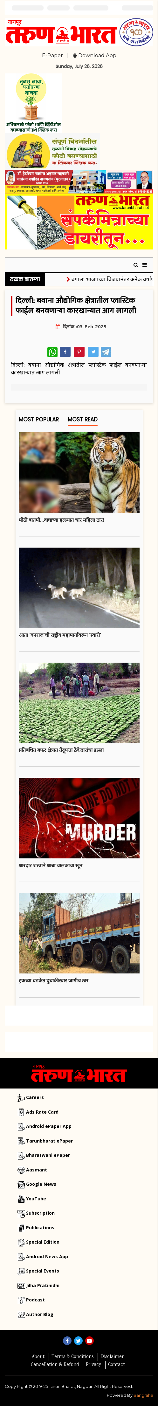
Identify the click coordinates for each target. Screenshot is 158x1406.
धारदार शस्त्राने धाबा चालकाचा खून (50, 865)
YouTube (36, 1199)
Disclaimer (112, 1357)
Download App (94, 55)
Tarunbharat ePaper (49, 1141)
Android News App (47, 1256)
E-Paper (52, 55)
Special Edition (42, 1242)
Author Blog (39, 1314)
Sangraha (143, 1395)
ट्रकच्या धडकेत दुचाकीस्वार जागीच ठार (53, 980)
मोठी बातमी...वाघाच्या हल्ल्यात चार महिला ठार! (61, 520)
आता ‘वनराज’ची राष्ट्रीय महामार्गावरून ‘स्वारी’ (60, 635)
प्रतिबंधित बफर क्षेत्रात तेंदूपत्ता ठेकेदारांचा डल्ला (61, 750)
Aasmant (36, 1170)
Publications (40, 1228)
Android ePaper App (49, 1126)
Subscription (40, 1213)
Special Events (42, 1271)
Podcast (35, 1300)
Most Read (83, 421)
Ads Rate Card (42, 1112)
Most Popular (39, 421)
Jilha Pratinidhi (42, 1285)
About (38, 1357)
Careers (35, 1097)
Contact (116, 1365)
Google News (41, 1184)
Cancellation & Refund (55, 1365)
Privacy (93, 1365)
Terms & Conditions (72, 1357)
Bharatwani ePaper (48, 1155)
